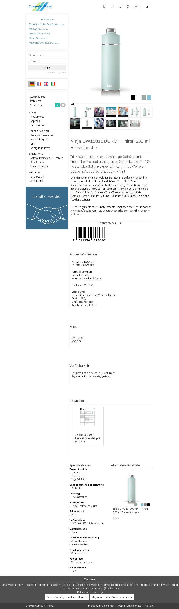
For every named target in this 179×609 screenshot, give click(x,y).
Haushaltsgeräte (39, 139)
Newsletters (47, 19)
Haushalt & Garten (39, 131)
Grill (32, 143)
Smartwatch (36, 176)
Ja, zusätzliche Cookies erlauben (112, 597)
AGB (120, 605)
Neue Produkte (37, 96)
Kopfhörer (35, 121)
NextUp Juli (38, 28)
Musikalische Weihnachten (46, 24)
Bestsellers (35, 101)
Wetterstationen (38, 166)
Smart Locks (36, 162)
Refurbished (47, 105)
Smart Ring (36, 180)
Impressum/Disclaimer (100, 605)
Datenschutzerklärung (89, 592)
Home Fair (38, 38)
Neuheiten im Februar (44, 43)
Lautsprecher (37, 125)
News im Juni (39, 33)
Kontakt (149, 605)
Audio (32, 112)
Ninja (86, 275)
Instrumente (36, 116)
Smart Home (36, 153)
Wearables (35, 172)
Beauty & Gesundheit (41, 135)
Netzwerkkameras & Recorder (46, 158)
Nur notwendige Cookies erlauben (67, 597)
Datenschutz (134, 605)
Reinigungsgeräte (39, 148)
